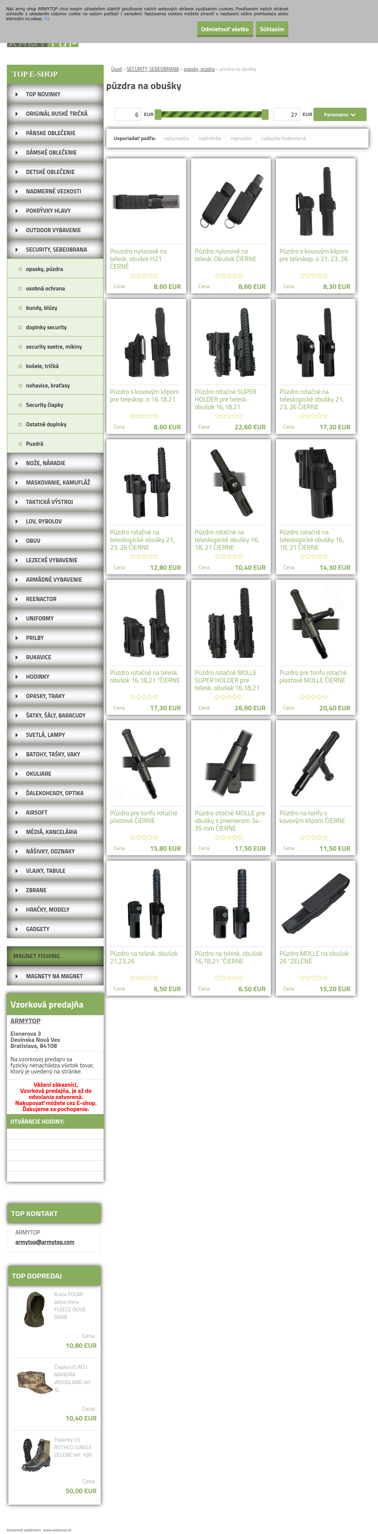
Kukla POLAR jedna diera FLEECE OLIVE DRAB (70, 1305)
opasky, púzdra (199, 69)
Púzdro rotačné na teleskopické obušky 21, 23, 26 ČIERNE (312, 399)
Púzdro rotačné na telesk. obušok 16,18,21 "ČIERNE (145, 676)
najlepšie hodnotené (283, 138)
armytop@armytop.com (45, 1241)
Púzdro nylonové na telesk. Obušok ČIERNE (226, 255)
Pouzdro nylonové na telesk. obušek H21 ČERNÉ (138, 258)
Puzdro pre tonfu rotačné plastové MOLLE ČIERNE (313, 676)
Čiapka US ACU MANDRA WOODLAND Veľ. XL (73, 1378)
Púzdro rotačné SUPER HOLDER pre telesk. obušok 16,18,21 (225, 399)
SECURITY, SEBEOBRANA (153, 69)
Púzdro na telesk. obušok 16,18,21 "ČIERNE (229, 957)
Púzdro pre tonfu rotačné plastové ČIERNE (144, 816)
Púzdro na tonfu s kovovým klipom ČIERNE (313, 816)
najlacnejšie (176, 138)
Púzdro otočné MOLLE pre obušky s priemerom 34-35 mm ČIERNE (230, 820)
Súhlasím (267, 28)
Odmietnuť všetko (208, 28)
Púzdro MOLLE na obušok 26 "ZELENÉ (314, 957)
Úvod (116, 69)
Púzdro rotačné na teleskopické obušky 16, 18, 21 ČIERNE (227, 539)
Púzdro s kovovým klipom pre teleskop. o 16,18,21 (144, 395)
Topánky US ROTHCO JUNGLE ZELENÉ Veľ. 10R (73, 1447)
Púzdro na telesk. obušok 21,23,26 (144, 957)
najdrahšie (209, 138)
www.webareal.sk (57, 1530)
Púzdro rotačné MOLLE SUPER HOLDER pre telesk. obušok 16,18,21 (227, 680)
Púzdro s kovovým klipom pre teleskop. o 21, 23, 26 (314, 255)
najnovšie (241, 138)
